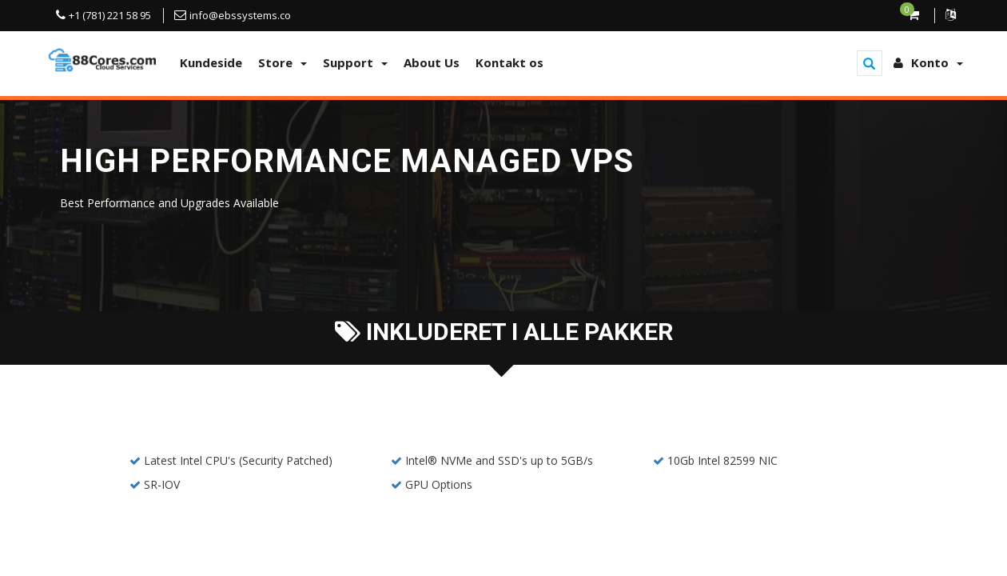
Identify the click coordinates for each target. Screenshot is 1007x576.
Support (355, 62)
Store (282, 62)
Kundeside (211, 62)
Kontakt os (509, 62)
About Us (432, 62)
